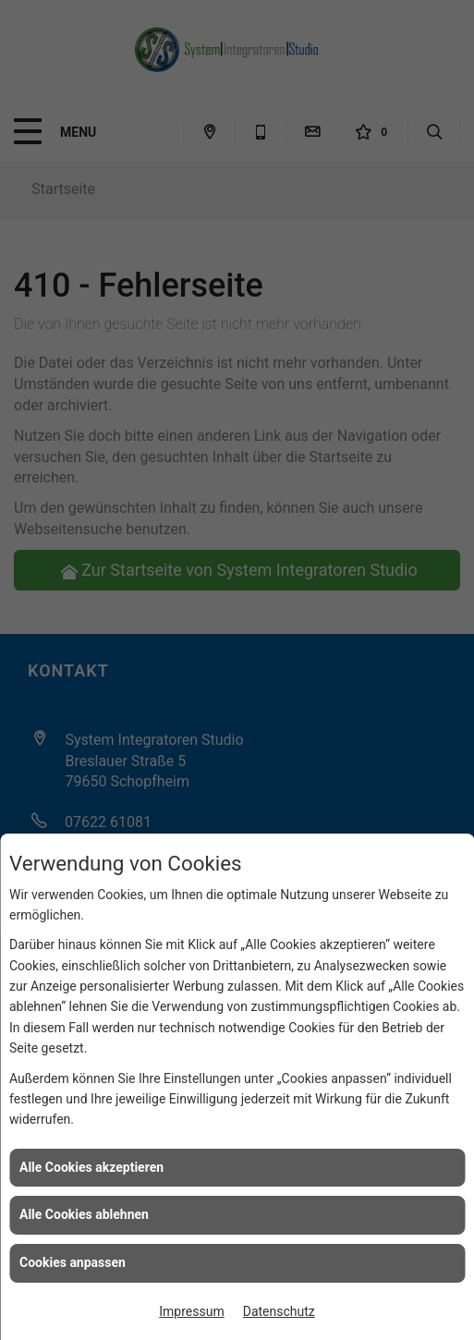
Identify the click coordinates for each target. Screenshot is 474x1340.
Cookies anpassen (72, 1262)
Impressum (191, 1311)
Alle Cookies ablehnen (84, 1214)
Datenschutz (279, 1311)
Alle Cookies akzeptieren (91, 1167)
